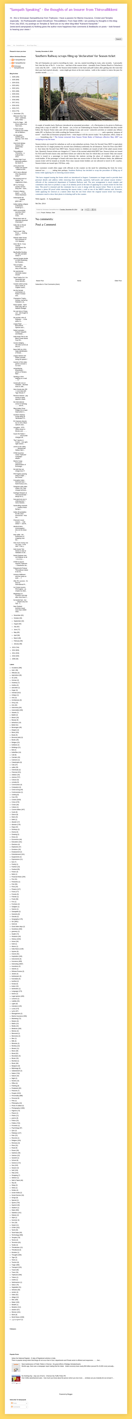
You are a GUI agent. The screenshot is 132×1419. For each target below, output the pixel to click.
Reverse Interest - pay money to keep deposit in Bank (20, 397)
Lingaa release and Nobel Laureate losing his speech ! (20, 357)
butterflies (15, 752)
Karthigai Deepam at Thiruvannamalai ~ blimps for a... (20, 494)
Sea (13, 1165)
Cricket (14, 800)
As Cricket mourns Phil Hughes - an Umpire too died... (20, 589)
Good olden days (17, 926)
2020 (14, 94)
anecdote (15, 688)
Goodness (15, 929)
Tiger (13, 1257)
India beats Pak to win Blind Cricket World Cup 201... (20, 338)
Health (14, 934)
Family (14, 864)
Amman (14, 680)
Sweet (14, 1225)
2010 (14, 656)
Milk (13, 1041)
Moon (13, 1051)
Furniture (14, 904)
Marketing (15, 1018)
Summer (14, 1220)
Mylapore (15, 1066)
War (13, 1300)
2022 (14, 88)
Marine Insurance (17, 1016)
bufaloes (14, 745)
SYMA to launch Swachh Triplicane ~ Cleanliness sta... (20, 563)
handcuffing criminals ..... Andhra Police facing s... (20, 507)
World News (15, 1317)
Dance (14, 814)
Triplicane (15, 1275)
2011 (14, 653)
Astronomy (15, 707)
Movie (14, 1058)
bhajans (14, 730)
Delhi (13, 819)
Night (13, 1078)
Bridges (14, 742)
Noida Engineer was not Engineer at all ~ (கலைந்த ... (20, 557)
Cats (13, 765)
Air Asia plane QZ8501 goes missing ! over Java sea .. (20, 137)
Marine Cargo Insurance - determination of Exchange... (19, 463)
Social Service (16, 1195)
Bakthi (14, 715)
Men (13, 1038)
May (15, 632)
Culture (14, 807)
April (15, 635)
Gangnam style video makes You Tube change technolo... (20, 488)
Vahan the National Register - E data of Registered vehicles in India (33, 1358)
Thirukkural (15, 1250)
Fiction (14, 872)
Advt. (13, 670)
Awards (14, 712)
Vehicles (14, 1290)
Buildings (15, 747)
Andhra (14, 685)
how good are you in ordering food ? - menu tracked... (20, 501)
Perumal (14, 1098)
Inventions (15, 966)
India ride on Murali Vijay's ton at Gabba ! (19, 226)
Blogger (69, 1394)
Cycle (13, 812)
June (15, 629)
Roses (14, 1150)
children (14, 775)
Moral (13, 1053)
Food (13, 892)
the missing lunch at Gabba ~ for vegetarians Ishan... (20, 180)
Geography (15, 919)
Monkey (14, 1046)
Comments (15, 1407)
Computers (15, 787)
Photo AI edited (17, 1106)
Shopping (15, 1175)
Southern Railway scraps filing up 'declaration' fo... (19, 416)
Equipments (15, 857)
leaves (14, 994)
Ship (13, 1173)
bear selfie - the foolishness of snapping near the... (19, 537)
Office (13, 1083)
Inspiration (15, 956)
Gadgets (14, 907)
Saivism (14, 1155)
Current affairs (16, 809)
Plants (14, 1115)
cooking (14, 795)
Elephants (15, 847)
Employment (16, 852)
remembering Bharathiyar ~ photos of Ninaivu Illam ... (20, 371)
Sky (13, 1183)
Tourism (14, 1262)
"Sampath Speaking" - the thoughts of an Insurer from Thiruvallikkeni (63, 10)
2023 (14, 85)
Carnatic (14, 757)
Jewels (14, 974)
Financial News (17, 877)
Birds (13, 732)
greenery (14, 931)
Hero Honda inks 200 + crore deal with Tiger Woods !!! (20, 391)
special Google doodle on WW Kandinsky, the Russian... (20, 260)
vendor (14, 1292)
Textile (14, 1245)
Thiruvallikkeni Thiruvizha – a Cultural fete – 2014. (18, 154)
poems (14, 1118)
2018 (14, 100)
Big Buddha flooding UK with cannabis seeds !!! (20, 254)
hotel (13, 944)
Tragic (14, 1265)
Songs (14, 1198)
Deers (14, 817)
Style (13, 1217)
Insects (14, 954)
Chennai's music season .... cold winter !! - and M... (20, 522)
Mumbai (14, 1061)
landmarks (15, 989)
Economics (15, 839)
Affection (14, 673)
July (15, 627)
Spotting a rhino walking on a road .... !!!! (20, 378)
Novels (14, 1081)
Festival (14, 869)
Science (14, 1163)
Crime (14, 802)
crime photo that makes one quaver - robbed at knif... (20, 167)
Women (14, 1312)
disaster (14, 822)
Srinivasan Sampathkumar (19, 67)
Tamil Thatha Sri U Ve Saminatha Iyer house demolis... (20, 279)
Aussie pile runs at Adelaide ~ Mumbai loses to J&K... (20, 384)
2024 (14, 82)
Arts (13, 705)
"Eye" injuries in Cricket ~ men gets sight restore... (20, 442)
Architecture (15, 700)
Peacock (14, 1091)
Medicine (14, 1028)
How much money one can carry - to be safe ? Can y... (20, 544)
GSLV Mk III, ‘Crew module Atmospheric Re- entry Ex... (19, 246)
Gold (13, 924)
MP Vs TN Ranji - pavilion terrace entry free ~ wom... (20, 186)
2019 (14, 97)
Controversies (16, 792)
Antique (14, 695)
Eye (13, 862)
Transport (15, 1267)
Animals (14, 693)
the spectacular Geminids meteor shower (19, 273)
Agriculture (15, 675)
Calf (13, 755)
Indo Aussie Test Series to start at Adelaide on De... (20, 551)
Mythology (15, 1068)
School (14, 1160)
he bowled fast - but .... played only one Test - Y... (20, 601)
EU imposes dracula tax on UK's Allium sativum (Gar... (20, 423)
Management (16, 1013)
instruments (15, 959)
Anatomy (14, 683)
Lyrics (13, 1011)
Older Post (118, 281)
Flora (13, 887)
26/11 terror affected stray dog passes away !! (20, 174)
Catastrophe (16, 762)
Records (14, 1138)
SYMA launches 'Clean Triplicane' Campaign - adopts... (19, 455)
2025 (14, 80)
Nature (14, 1076)
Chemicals (15, 770)
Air (12, 678)
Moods (14, 1048)
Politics (14, 1123)
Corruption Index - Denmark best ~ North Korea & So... (20, 482)
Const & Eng (16, 790)
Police (14, 1120)
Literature (15, 1006)
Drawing (14, 834)
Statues (14, 1215)
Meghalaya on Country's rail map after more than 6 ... (20, 595)
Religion (14, 1140)
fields (13, 874)
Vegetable (15, 1287)
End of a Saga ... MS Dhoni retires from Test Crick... (20, 124)
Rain (13, 1135)
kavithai (14, 981)
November (17, 615)
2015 (14, 108)
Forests (14, 894)
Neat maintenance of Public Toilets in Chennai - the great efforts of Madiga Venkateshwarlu (51, 1364)
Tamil (13, 1230)
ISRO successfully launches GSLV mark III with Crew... (19, 213)
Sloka (13, 1188)
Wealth (14, 1305)
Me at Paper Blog (31, 45)
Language (15, 991)
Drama (14, 832)
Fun (13, 902)
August (16, 624)
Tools (13, 1260)
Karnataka (15, 979)
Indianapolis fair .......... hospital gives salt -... (19, 199)
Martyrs (14, 1021)
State (53, 212)
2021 (14, 91)
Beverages (15, 727)
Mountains (15, 1056)
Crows (14, 805)
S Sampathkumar (19, 60)
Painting (14, 1086)
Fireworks (15, 882)
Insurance (15, 961)
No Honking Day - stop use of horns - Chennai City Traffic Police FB (44, 1376)
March (16, 638)
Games (14, 909)
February (17, 641)
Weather (14, 1307)
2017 (14, 102)
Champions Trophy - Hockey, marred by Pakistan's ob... (20, 300)
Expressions (16, 859)
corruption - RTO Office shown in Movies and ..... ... (20, 429)
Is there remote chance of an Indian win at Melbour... (20, 130)
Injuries (14, 951)
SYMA (14, 1227)
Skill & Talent (16, 1180)
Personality (15, 1096)
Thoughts (15, 1255)
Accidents (15, 668)
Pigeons (14, 1111)
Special (14, 1200)
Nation (14, 1073)
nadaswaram (16, 1071)
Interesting (15, 964)
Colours (14, 780)
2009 (14, 659)
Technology (15, 1235)
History (14, 939)
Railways (48, 212)
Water (14, 1302)
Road (13, 1148)
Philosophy (15, 1103)
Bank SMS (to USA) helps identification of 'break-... (20, 351)
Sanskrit (14, 1158)
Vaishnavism (16, 1282)
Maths (14, 1023)
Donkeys (14, 829)
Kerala (14, 984)
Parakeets (15, 1088)
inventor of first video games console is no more (20, 364)
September (17, 621)
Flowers (14, 889)
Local (13, 1009)
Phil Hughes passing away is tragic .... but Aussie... (20, 475)
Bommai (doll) (16, 737)
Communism (16, 785)
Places (14, 1113)
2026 (14, 77)
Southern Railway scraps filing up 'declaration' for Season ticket (75, 56)
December (17, 113)
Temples (14, 1237)
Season (14, 1168)
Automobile (15, 710)
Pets (13, 1101)
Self (13, 1170)
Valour (14, 1285)
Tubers (14, 1277)
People (43, 212)
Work (13, 1315)
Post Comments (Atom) (52, 284)
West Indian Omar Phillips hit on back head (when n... (20, 410)
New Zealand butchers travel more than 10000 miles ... (19, 609)
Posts (14, 1403)
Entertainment (16, 854)
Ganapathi (15, 911)
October (16, 618)
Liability (14, 1001)
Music (13, 1063)
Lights (14, 1004)
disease (14, 824)
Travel (14, 1270)
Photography (16, 1108)
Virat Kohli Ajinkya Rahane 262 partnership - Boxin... (19, 145)
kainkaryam (15, 976)
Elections (15, 844)
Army (13, 703)
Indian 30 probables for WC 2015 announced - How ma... (20, 514)
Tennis (14, 1240)
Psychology (15, 1128)
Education (15, 842)
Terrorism (15, 1242)
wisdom (14, 1310)
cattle (13, 767)
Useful (14, 1280)
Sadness (14, 1153)
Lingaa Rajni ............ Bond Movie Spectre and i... (20, 325)
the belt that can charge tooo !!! (19, 470)
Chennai (14, 772)
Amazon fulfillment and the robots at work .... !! (19, 576)
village (14, 1297)
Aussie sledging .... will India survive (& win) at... (20, 344)
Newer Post (40, 281)
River (13, 1145)
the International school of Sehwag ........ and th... (20, 403)
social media (16, 1193)
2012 (14, 650)
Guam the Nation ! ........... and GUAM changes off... (20, 435)
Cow (13, 797)
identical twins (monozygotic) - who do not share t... (20, 529)
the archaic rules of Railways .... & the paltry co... (20, 319)
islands (14, 969)
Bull (13, 750)
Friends (14, 897)
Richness (15, 1143)
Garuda (14, 916)
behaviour (15, 722)
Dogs (13, 827)
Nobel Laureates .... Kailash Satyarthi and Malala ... (19, 332)
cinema (14, 777)
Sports (14, 1203)
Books (14, 740)
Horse (14, 941)
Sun (13, 1222)
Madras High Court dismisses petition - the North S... (20, 161)
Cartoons (15, 760)
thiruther (14, 1252)
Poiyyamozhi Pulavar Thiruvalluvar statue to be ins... (20, 570)
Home (9, 45)
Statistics (14, 1213)
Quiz (13, 1130)
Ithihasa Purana (17, 971)
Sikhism (14, 1178)
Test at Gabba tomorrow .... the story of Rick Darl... (20, 266)
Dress (13, 837)
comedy (14, 782)
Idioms (14, 946)
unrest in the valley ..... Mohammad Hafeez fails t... (19, 448)
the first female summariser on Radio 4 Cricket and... (19, 293)
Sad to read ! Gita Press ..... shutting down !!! (20, 233)
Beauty (14, 720)
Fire (13, 879)
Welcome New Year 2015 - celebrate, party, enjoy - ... (19, 117)
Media (14, 1026)
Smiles (14, 1190)
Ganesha (15, 914)
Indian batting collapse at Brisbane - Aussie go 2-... (20, 206)
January (16, 644)
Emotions (15, 849)
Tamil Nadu (15, 1232)
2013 (14, 647)
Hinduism (15, 936)
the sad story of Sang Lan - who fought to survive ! (20, 313)
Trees (13, 1272)
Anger (14, 690)
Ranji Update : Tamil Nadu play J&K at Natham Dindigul (20, 306)
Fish (13, 884)
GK (13, 921)
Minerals (14, 1043)
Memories (15, 1036)
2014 (14, 111)
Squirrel (14, 1205)
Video (13, 1295)
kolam (14, 986)
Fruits (13, 899)
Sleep (13, 1185)
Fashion (14, 867)
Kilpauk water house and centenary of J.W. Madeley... (20, 239)
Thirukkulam (16, 1247)
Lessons (14, 999)
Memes (14, 1031)
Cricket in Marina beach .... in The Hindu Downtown (19, 193)
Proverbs (14, 1125)
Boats (13, 735)
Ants (13, 698)
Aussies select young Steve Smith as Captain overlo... (20, 285)
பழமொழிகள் (16, 1319)
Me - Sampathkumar (18, 45)
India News (15, 949)
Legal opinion (16, 996)
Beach (14, 717)
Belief (13, 725)
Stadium (14, 1208)
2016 (14, 105)
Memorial (15, 1033)
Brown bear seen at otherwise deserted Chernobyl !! (20, 220)
